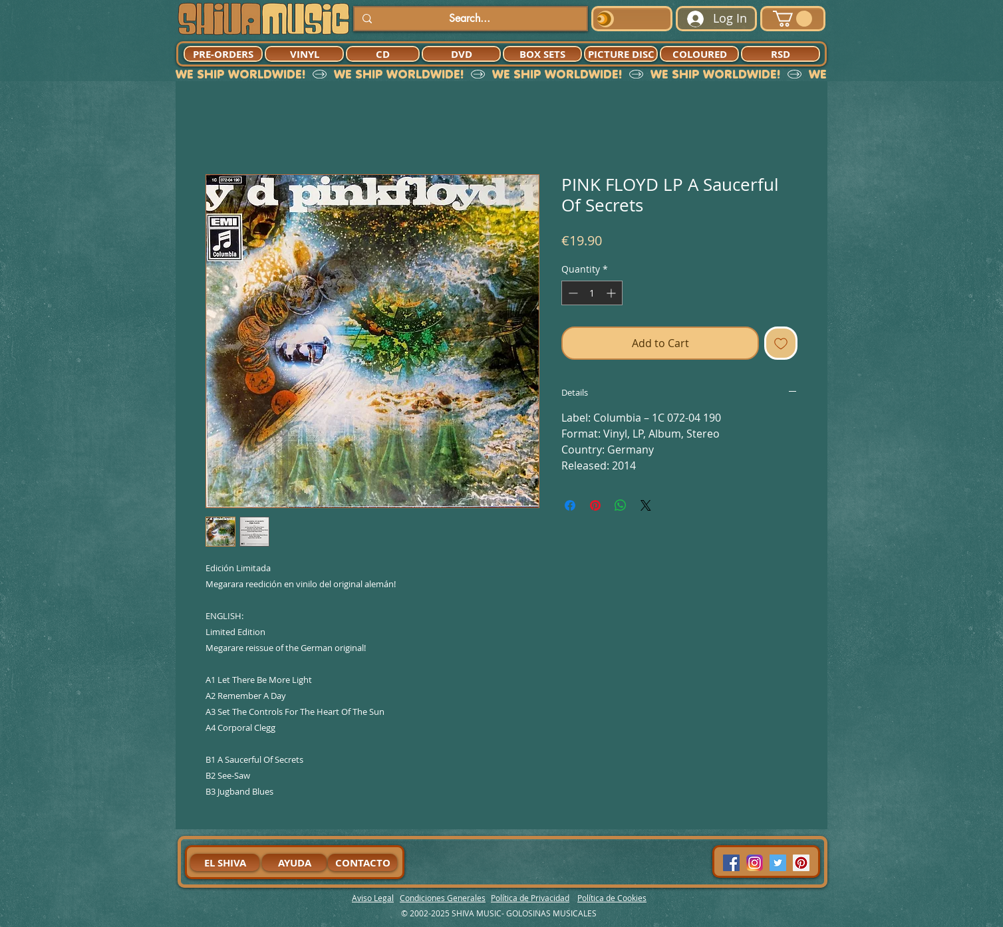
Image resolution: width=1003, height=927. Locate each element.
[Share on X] (646, 505)
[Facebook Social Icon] (731, 863)
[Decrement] (571, 293)
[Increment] (612, 293)
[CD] (383, 54)
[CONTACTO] (362, 862)
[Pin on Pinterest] (595, 505)
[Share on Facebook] (570, 505)
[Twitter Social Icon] (778, 863)
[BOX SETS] (542, 54)
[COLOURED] (699, 54)
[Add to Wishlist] (780, 343)
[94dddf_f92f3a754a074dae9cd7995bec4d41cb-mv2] (754, 863)
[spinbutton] (592, 293)
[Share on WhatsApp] (621, 505)
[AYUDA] (294, 862)
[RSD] (780, 54)
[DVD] (461, 54)
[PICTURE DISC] (621, 54)
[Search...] (469, 18)
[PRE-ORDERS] (223, 54)
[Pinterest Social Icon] (801, 863)
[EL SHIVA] (224, 862)
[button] (792, 19)
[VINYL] (304, 54)
